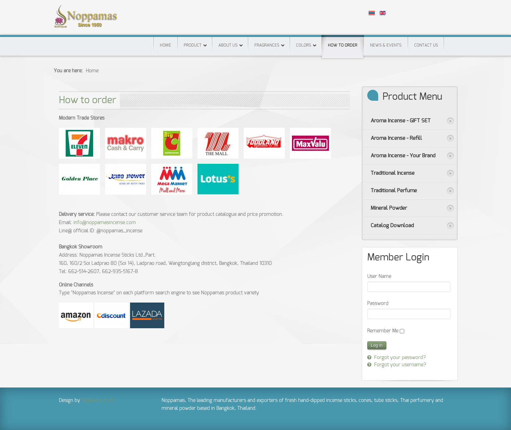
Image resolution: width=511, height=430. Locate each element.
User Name (379, 276)
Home (165, 45)
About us (228, 45)
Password (377, 303)
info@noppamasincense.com (105, 222)
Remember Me (382, 331)
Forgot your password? (399, 357)
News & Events (385, 45)
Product (193, 45)
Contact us (426, 45)
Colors (303, 45)
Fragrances (266, 45)
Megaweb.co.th (97, 400)
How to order (342, 41)
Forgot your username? (399, 365)
